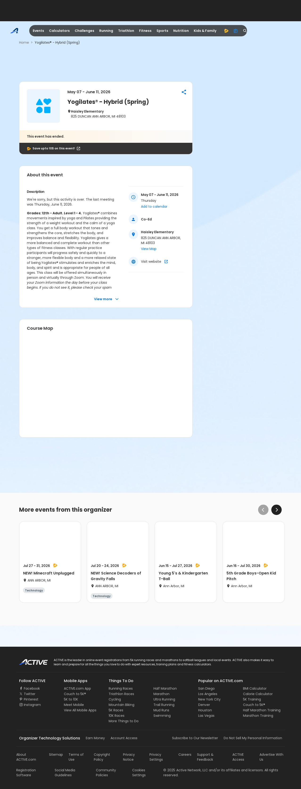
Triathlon (126, 30)
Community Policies (106, 772)
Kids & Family (205, 30)
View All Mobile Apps (80, 710)
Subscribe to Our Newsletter (195, 738)
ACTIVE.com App (77, 688)
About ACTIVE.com (26, 757)
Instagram (32, 704)
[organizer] (235, 30)
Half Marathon (165, 688)
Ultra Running (164, 699)
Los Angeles (207, 694)
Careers (184, 754)
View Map (149, 248)
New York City (209, 699)
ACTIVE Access (238, 757)
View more (106, 299)
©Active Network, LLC (185, 770)
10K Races (116, 715)
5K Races (116, 710)
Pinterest (31, 699)
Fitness (145, 30)
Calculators (59, 30)
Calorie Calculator (258, 694)
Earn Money (95, 738)
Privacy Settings (156, 757)
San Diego (206, 688)
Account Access (124, 738)
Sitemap (56, 754)
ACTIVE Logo (29, 660)
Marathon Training (258, 715)
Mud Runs (161, 710)
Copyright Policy (102, 757)
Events (38, 30)
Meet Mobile (74, 704)
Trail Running (163, 704)
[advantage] (226, 30)
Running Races (121, 688)
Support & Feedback (205, 757)
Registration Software (26, 772)
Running (106, 30)
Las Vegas (206, 715)
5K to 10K (71, 699)
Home (24, 42)
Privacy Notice (129, 757)
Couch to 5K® (75, 694)
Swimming (162, 715)
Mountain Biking (121, 704)
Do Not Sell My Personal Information (253, 738)
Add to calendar (154, 206)
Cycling (115, 699)
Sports (162, 30)
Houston (205, 710)
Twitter (29, 694)
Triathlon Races (121, 694)
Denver (204, 704)
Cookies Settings (139, 772)
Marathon (161, 694)
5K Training (252, 699)
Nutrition (181, 30)
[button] (184, 92)
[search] (245, 30)
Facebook (32, 688)
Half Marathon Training (261, 710)
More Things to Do (124, 721)
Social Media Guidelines (65, 772)
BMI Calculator (255, 688)
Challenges (84, 30)
